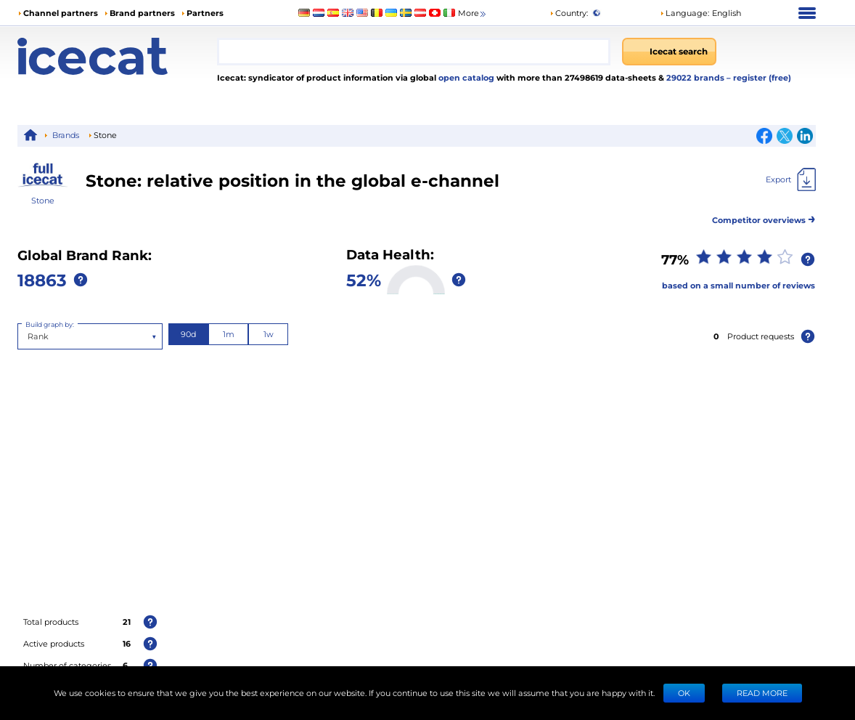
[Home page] (117, 56)
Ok (684, 693)
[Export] (791, 179)
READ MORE (762, 693)
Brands (65, 135)
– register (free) (759, 77)
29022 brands (696, 77)
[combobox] (413, 51)
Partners (205, 13)
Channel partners (60, 13)
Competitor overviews (764, 218)
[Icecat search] (669, 51)
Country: (568, 13)
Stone (42, 200)
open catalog (465, 77)
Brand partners (142, 13)
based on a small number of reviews (738, 285)
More (473, 13)
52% (363, 279)
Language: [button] (684, 13)
